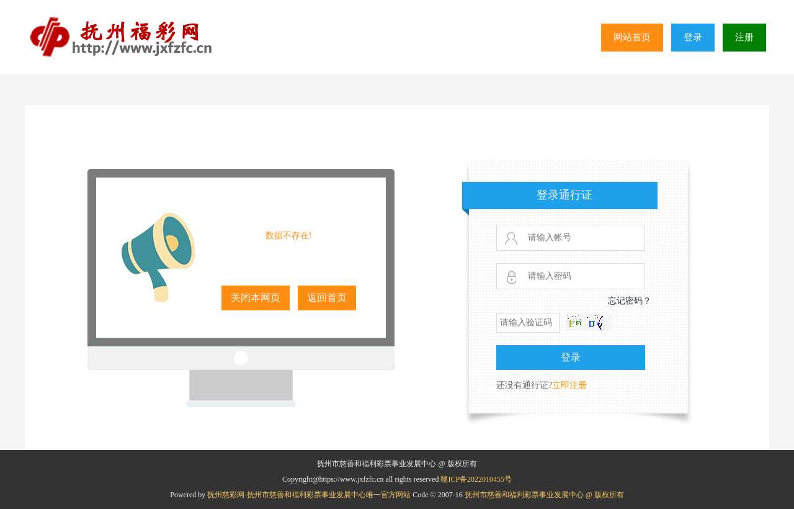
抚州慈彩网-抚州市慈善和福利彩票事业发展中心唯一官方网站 (310, 494)
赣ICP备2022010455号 (476, 479)
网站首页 (632, 37)
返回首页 (327, 297)
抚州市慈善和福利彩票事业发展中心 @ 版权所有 (544, 494)
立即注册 (569, 385)
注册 (744, 37)
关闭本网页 (255, 297)
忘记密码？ (629, 300)
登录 (693, 37)
